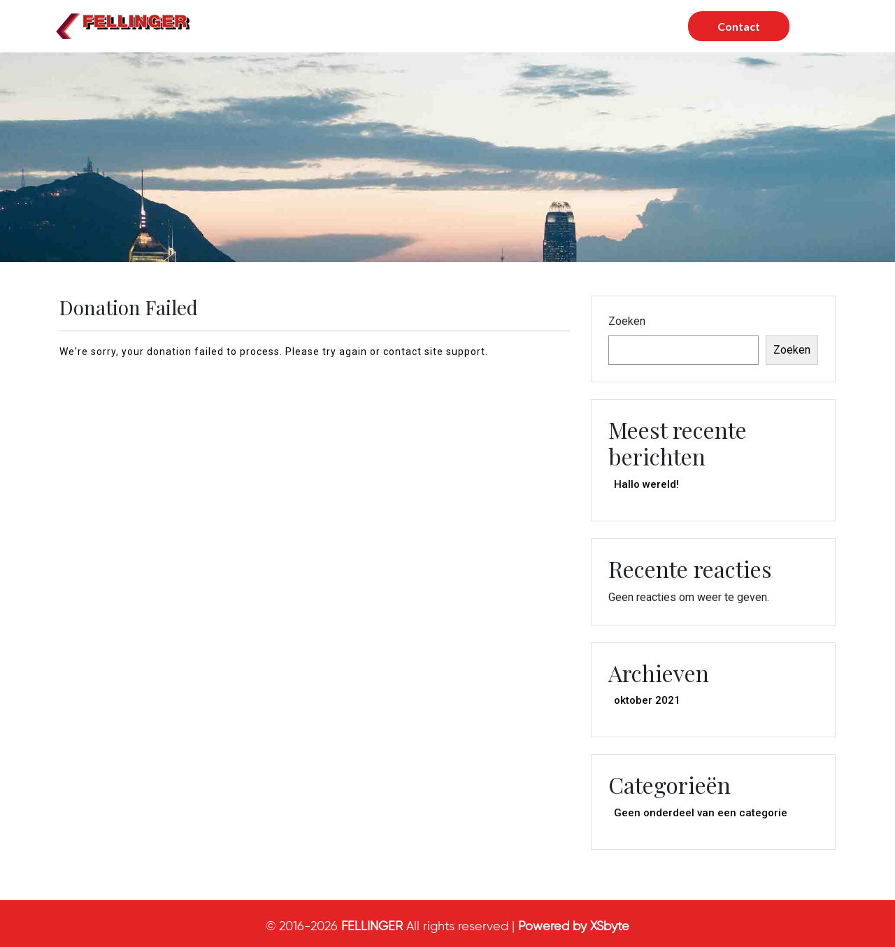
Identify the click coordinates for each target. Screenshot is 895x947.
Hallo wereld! (646, 484)
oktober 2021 (647, 700)
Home (323, 26)
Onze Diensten (405, 26)
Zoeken (626, 321)
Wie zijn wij (500, 26)
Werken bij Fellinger (608, 26)
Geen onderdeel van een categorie (700, 813)
